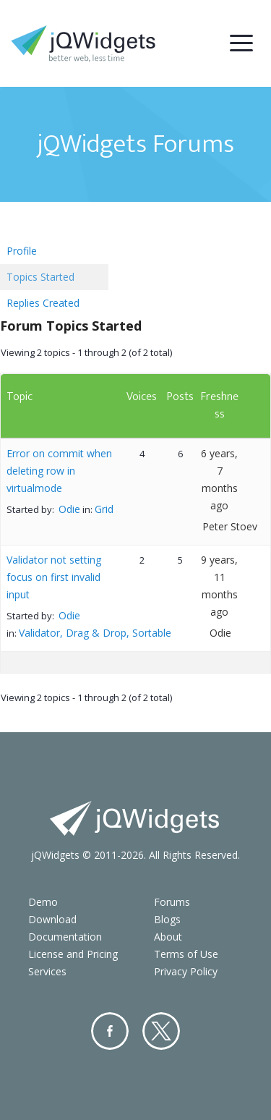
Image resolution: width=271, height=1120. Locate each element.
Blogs (167, 919)
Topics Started (40, 277)
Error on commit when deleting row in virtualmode (59, 470)
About (168, 936)
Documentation (65, 936)
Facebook (110, 1031)
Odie (69, 509)
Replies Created (43, 303)
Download (52, 919)
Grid (104, 509)
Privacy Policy (186, 971)
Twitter (161, 1031)
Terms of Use (186, 954)
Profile (22, 251)
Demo (43, 902)
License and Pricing (73, 954)
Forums (172, 902)
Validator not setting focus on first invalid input (54, 577)
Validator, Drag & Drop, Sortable (95, 633)
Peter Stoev (229, 526)
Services (47, 971)
